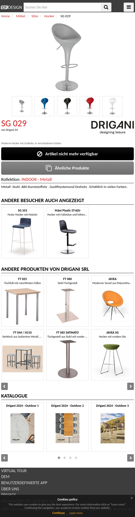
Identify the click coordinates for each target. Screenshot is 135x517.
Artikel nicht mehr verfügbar (67, 154)
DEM (5, 476)
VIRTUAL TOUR (14, 470)
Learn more (76, 513)
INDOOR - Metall (36, 179)
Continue (58, 513)
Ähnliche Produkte (67, 168)
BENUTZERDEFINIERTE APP (24, 482)
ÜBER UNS (10, 489)
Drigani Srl (12, 129)
